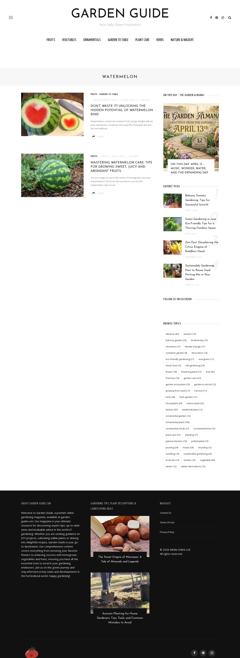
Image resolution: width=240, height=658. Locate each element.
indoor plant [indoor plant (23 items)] (195, 403)
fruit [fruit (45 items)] (210, 371)
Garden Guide (120, 14)
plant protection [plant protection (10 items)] (176, 441)
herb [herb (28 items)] (170, 397)
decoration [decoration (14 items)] (199, 352)
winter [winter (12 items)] (171, 466)
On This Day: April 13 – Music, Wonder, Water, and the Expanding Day (189, 168)
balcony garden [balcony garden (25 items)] (176, 340)
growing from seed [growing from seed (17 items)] (178, 390)
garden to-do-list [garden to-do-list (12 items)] (205, 384)
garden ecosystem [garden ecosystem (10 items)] (178, 384)
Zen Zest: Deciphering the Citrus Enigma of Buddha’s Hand (201, 247)
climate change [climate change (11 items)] (195, 346)
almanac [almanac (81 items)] (172, 333)
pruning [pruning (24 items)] (172, 447)
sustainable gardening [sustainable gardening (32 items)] (197, 453)
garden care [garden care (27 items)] (192, 378)
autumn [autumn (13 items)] (189, 333)
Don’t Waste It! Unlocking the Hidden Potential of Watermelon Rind (122, 110)
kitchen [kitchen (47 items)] (172, 409)
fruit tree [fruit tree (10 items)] (172, 378)
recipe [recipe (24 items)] (188, 447)
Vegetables (69, 40)
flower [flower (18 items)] (171, 371)
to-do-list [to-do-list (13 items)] (172, 460)
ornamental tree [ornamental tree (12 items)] (204, 428)
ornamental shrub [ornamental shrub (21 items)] (177, 428)
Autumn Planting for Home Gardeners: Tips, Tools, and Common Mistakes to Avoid (120, 619)
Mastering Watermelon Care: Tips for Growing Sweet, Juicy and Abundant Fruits (121, 167)
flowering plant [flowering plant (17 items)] (191, 371)
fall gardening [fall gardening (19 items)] (195, 365)
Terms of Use (167, 522)
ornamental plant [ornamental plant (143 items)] (177, 422)
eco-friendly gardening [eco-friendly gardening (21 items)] (180, 359)
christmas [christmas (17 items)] (173, 346)
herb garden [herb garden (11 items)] (188, 397)
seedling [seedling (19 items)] (172, 453)
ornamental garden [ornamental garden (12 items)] (178, 415)
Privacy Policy (167, 532)
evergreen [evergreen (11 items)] (206, 359)
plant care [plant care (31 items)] (173, 434)
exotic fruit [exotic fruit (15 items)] (173, 365)
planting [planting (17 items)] (191, 434)
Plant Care (142, 40)
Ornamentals (92, 40)
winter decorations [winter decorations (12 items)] (193, 466)
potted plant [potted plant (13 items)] (199, 441)
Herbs (160, 40)
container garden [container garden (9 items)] (176, 352)
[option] (191, 140)
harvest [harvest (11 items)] (200, 390)
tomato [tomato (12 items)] (189, 460)
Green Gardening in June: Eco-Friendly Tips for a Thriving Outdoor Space (201, 223)
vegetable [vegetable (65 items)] (207, 460)
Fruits (51, 40)
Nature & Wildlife (182, 40)
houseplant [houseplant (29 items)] (174, 403)
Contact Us (165, 512)
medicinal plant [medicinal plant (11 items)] (192, 409)
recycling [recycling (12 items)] (204, 447)
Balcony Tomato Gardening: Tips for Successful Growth (197, 200)
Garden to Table (118, 40)
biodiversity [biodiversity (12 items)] (199, 340)
